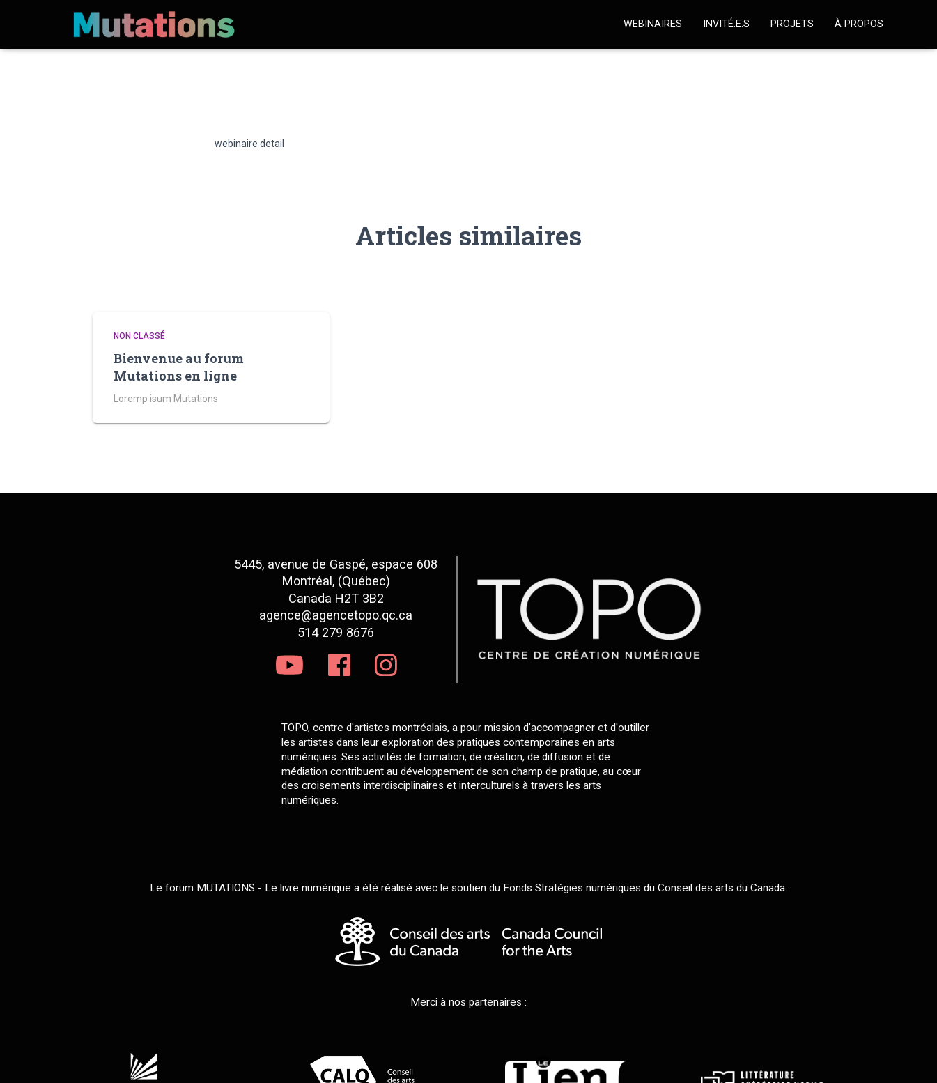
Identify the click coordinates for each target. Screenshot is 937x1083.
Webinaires (653, 24)
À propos (859, 24)
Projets (792, 24)
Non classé (139, 336)
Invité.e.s (726, 24)
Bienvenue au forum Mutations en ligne (179, 367)
